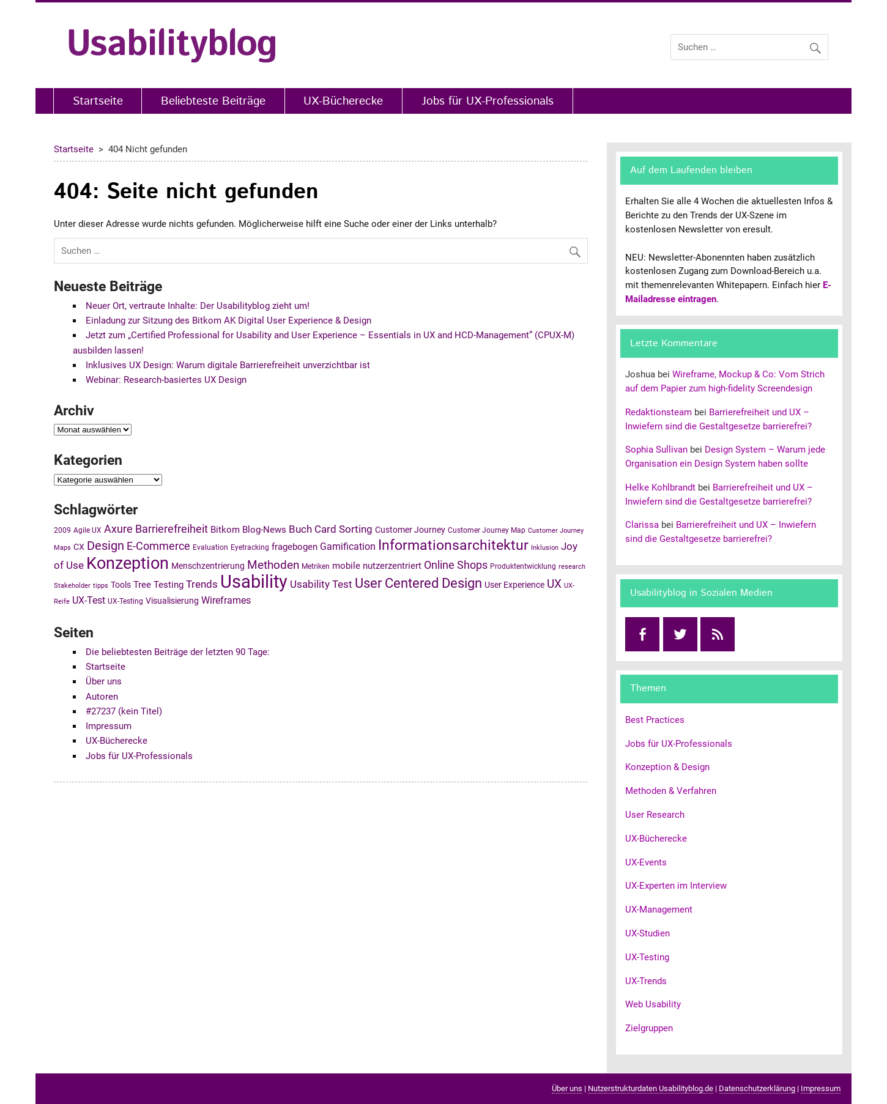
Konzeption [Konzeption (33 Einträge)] (127, 563)
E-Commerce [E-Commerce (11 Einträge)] (158, 545)
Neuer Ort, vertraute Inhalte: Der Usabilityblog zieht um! (198, 305)
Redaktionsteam (658, 412)
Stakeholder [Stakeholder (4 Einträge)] (72, 586)
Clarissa (642, 524)
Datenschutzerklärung (757, 1088)
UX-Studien (647, 933)
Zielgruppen (649, 1028)
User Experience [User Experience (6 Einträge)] (514, 585)
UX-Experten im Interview (676, 885)
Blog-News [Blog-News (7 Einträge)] (264, 529)
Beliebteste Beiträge (213, 101)
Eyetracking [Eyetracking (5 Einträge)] (250, 547)
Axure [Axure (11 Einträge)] (118, 528)
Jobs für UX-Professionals (487, 101)
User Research (655, 814)
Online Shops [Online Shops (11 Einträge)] (456, 564)
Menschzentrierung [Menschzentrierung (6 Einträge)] (208, 566)
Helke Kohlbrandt (660, 487)
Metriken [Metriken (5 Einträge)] (316, 566)
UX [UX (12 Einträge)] (554, 584)
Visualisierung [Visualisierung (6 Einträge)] (172, 601)
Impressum (109, 726)
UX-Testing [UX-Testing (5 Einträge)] (125, 601)
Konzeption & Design (667, 766)
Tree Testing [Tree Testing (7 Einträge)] (158, 584)
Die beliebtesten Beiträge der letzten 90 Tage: (178, 652)
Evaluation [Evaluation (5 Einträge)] (210, 547)
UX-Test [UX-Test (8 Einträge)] (88, 600)
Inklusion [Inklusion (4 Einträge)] (545, 548)
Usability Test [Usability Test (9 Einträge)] (321, 584)
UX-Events (646, 862)
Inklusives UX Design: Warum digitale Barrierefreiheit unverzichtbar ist (228, 365)
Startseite (98, 101)
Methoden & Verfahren (670, 790)
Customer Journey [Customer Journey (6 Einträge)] (410, 530)
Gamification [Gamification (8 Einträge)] (348, 546)
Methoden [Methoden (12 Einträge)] (273, 565)
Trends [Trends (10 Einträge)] (202, 584)
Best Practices (655, 719)
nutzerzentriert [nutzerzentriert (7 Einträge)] (392, 565)
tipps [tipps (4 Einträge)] (100, 586)
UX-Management (658, 909)
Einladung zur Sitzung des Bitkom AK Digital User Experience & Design (228, 320)
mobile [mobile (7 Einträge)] (346, 565)
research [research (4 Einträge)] (572, 567)
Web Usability (653, 1004)
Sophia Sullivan (656, 449)
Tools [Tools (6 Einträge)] (121, 585)
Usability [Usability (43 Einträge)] (254, 581)
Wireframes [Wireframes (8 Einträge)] (226, 600)
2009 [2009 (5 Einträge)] (62, 530)
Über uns (104, 681)
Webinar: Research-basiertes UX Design (166, 379)
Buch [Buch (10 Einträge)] (300, 529)
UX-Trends (646, 981)
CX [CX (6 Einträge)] (78, 547)
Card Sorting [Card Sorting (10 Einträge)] (343, 529)
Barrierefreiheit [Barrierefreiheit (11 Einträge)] (171, 528)
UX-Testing (647, 957)
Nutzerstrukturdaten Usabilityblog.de (650, 1088)
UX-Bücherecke (343, 101)
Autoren (102, 696)
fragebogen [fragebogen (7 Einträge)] (294, 546)
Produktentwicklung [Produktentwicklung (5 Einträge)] (523, 566)
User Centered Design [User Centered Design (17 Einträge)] (418, 583)
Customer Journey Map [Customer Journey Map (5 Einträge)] (486, 530)
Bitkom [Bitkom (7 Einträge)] (225, 529)
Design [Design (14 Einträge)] (105, 545)
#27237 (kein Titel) (124, 711)
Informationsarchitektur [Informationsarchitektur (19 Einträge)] (453, 545)
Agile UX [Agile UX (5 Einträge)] (87, 530)
